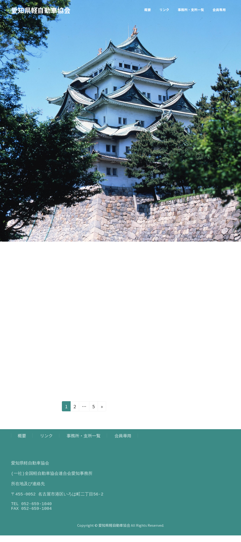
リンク (46, 435)
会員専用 (122, 435)
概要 (22, 435)
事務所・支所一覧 (83, 435)
